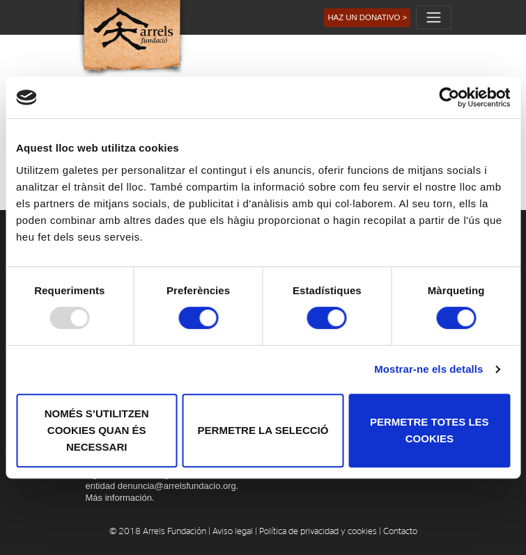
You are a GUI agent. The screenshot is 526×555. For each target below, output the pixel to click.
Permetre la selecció (263, 430)
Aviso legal (232, 531)
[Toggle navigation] (433, 17)
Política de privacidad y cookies (318, 531)
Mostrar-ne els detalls (428, 369)
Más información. (120, 497)
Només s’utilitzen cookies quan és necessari (97, 430)
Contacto (400, 531)
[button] (367, 17)
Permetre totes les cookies (429, 430)
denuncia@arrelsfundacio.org (177, 486)
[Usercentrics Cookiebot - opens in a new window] (449, 97)
